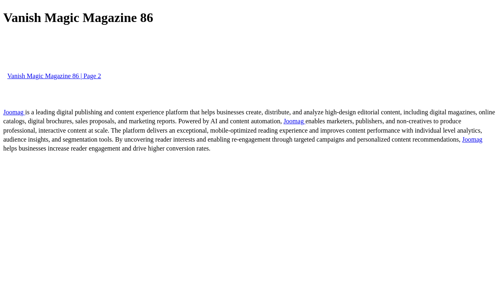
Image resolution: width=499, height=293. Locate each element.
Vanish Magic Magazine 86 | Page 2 (54, 75)
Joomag (14, 112)
